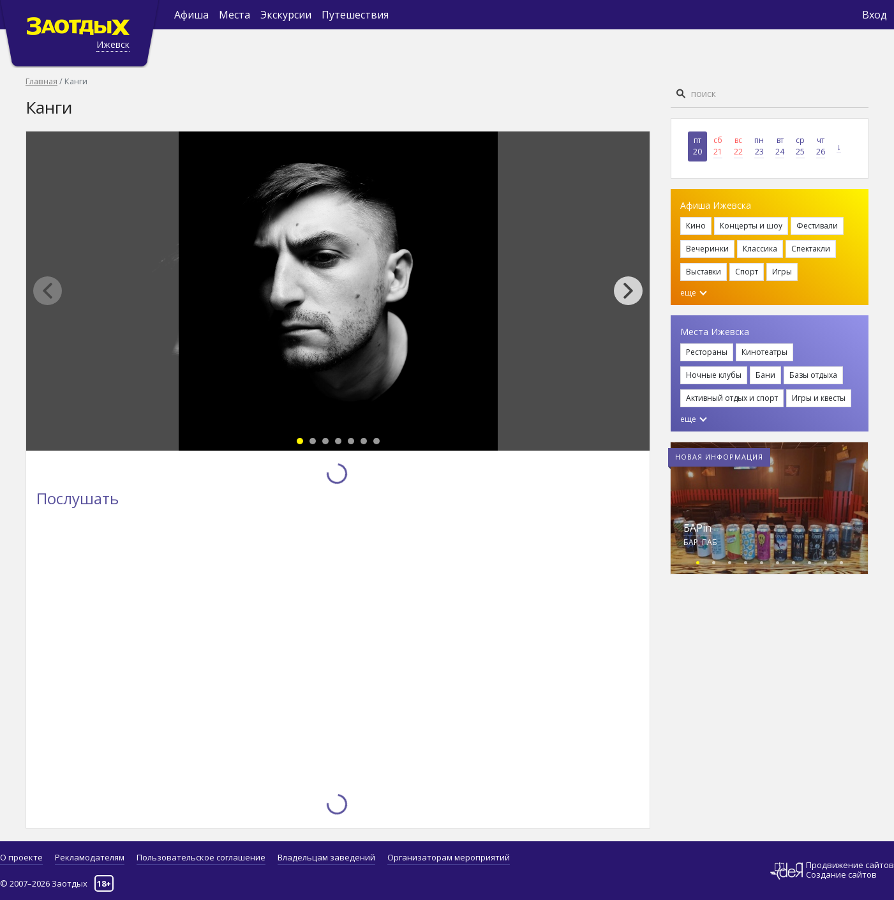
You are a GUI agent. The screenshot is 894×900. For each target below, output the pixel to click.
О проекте (21, 857)
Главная (41, 81)
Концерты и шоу (751, 225)
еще (693, 292)
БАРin (697, 528)
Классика (760, 248)
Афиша (191, 15)
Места (234, 15)
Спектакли (810, 248)
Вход (874, 15)
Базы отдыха (813, 375)
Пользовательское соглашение (201, 857)
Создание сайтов (841, 874)
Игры (782, 271)
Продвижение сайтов (850, 865)
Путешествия (355, 15)
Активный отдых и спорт (732, 398)
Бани (765, 375)
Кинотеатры (764, 352)
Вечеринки (707, 248)
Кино (696, 225)
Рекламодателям (89, 857)
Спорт (746, 271)
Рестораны (706, 352)
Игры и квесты (819, 398)
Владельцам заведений (326, 857)
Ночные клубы (713, 375)
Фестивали (817, 225)
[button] (634, 291)
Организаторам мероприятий (448, 857)
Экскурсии (285, 15)
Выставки (703, 271)
